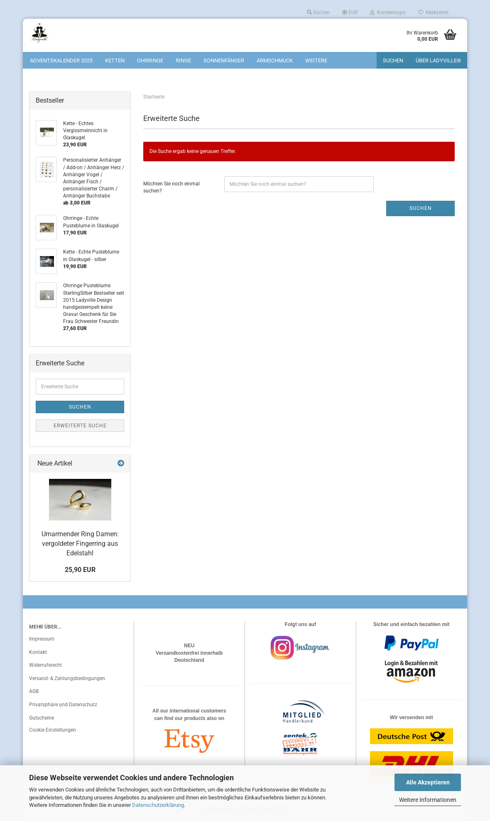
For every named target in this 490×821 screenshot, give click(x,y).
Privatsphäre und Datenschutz (63, 705)
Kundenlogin (388, 12)
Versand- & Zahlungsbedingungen (67, 678)
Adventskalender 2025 (61, 60)
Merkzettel (433, 12)
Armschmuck (275, 60)
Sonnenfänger (223, 60)
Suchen (318, 12)
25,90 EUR (80, 570)
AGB (34, 691)
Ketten (115, 60)
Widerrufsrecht (45, 665)
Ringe (183, 60)
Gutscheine (41, 718)
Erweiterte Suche (80, 426)
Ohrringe (150, 60)
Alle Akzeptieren (428, 782)
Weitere (316, 60)
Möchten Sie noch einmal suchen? (171, 187)
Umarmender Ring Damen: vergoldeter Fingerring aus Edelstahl (80, 543)
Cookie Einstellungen (52, 730)
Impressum (41, 639)
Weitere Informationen (427, 799)
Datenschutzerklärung (158, 805)
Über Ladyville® (438, 60)
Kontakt (38, 652)
